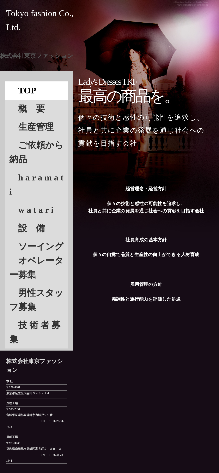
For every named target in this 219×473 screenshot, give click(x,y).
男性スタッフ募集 (36, 300)
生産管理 (31, 127)
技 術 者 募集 (34, 332)
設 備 (31, 228)
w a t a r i (35, 210)
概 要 (27, 109)
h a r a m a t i (36, 184)
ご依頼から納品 (36, 152)
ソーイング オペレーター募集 (36, 260)
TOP (22, 90)
